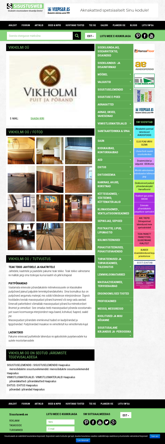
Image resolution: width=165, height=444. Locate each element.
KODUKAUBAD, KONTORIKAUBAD (114, 150)
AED (114, 159)
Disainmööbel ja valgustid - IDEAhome (144, 162)
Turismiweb (16, 430)
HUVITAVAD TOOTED (75, 25)
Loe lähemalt (83, 440)
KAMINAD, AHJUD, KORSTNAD (108, 184)
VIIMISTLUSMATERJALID (20, 377)
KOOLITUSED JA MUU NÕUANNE (114, 318)
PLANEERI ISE (119, 25)
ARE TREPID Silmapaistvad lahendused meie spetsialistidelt (144, 223)
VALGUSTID (114, 82)
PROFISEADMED (114, 301)
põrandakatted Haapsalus (42, 381)
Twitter (107, 422)
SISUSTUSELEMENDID (19, 365)
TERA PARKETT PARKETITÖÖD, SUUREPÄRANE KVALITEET (144, 239)
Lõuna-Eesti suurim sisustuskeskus (144, 153)
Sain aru (154, 436)
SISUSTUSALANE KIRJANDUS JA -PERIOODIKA (114, 331)
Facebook (145, 36)
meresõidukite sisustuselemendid (27, 369)
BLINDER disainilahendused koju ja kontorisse (144, 253)
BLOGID (133, 25)
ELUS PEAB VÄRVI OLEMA (144, 143)
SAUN (114, 140)
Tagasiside (15, 425)
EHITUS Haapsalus (27, 385)
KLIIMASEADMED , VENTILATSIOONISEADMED (113, 211)
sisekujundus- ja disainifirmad (109, 65)
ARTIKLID (39, 25)
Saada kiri (37, 118)
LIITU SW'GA (148, 25)
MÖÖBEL (114, 74)
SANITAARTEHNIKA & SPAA (114, 132)
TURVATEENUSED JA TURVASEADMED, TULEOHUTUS (114, 263)
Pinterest (138, 36)
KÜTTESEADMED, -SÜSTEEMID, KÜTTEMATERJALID (109, 197)
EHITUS (11, 385)
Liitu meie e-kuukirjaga (115, 36)
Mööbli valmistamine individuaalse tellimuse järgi (144, 173)
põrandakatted (16, 381)
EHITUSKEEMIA (114, 174)
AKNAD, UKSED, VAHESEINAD (114, 114)
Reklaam (14, 420)
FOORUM (26, 25)
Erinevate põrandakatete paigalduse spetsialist (144, 208)
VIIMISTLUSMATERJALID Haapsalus (55, 377)
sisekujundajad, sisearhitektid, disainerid (108, 51)
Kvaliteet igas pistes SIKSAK (144, 197)
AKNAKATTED (114, 104)
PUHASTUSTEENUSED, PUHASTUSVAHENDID (110, 249)
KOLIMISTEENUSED (109, 240)
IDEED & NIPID (54, 25)
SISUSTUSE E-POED (109, 97)
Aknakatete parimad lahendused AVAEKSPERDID (144, 132)
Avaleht (13, 25)
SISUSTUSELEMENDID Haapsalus (51, 365)
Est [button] (90, 36)
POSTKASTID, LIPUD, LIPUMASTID (110, 230)
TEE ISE (92, 25)
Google (113, 422)
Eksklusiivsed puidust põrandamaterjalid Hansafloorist (144, 186)
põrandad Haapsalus (33, 389)
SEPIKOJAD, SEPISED (110, 221)
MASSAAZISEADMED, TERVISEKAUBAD (110, 284)
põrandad (13, 389)
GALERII (104, 25)
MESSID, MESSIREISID (110, 308)
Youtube (151, 36)
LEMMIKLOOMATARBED (111, 274)
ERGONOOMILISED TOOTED (113, 293)
